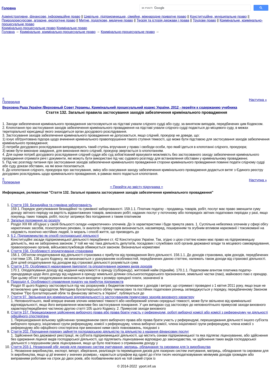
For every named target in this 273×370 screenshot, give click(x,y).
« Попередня (11, 100)
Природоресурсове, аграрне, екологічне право (38, 20)
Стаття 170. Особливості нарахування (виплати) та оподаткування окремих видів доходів (81, 266)
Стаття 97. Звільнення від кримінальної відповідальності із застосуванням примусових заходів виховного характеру (102, 297)
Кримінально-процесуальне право (29, 28)
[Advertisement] (136, 64)
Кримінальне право (72, 28)
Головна (8, 32)
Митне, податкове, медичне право (106, 20)
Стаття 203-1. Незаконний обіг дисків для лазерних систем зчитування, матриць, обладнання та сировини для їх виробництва (111, 347)
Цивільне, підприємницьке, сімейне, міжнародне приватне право (135, 16)
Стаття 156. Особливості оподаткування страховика (52, 251)
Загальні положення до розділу (35, 220)
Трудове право (204, 20)
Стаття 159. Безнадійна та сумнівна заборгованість (51, 205)
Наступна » (258, 100)
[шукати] (195, 8)
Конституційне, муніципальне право (218, 16)
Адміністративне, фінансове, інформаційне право (41, 16)
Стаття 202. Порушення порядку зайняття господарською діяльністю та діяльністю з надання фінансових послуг (100, 331)
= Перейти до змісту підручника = (136, 187)
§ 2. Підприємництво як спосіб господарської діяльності (55, 236)
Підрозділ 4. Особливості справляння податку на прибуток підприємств (67, 282)
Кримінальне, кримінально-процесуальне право (58, 32)
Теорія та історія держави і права (163, 20)
